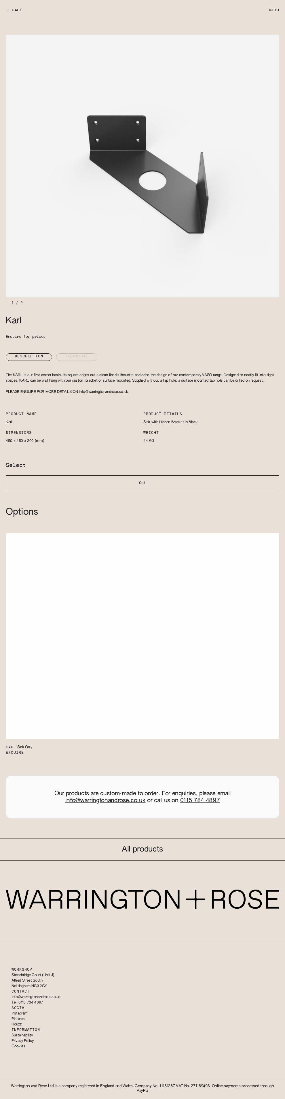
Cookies (18, 1046)
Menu (274, 10)
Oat (142, 483)
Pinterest (19, 1019)
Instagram (19, 1013)
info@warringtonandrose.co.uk (103, 392)
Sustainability (22, 1035)
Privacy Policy (22, 1041)
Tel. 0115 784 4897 (27, 1002)
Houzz (16, 1024)
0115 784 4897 (200, 800)
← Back (14, 10)
